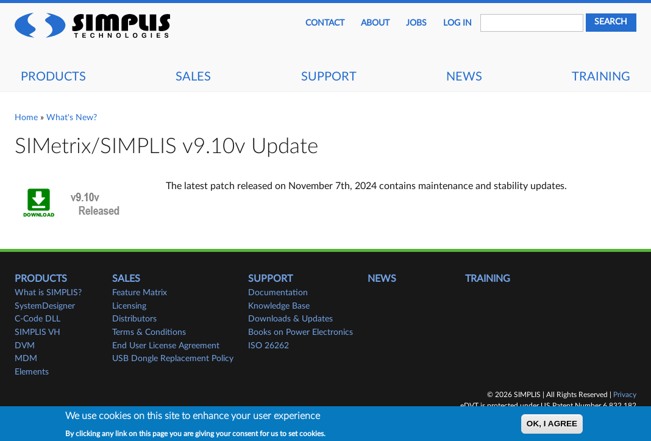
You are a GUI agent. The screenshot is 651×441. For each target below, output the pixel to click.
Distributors (134, 319)
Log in (457, 23)
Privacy (624, 394)
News (464, 77)
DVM (25, 346)
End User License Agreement (165, 346)
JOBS (416, 23)
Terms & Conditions (149, 332)
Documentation (278, 293)
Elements (32, 372)
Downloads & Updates (290, 319)
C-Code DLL (37, 319)
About (375, 23)
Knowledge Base (279, 306)
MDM (26, 358)
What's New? (71, 117)
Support (329, 77)
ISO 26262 (268, 346)
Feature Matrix (139, 293)
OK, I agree (552, 426)
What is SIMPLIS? (48, 293)
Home (26, 117)
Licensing (129, 306)
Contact (324, 23)
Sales (193, 77)
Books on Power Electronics (300, 332)
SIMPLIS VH (37, 332)
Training (601, 77)
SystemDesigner (45, 306)
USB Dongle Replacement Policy (172, 358)
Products (53, 77)
